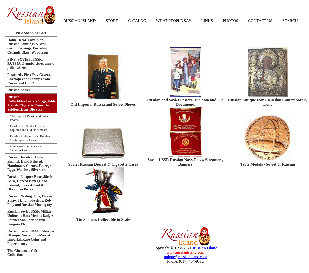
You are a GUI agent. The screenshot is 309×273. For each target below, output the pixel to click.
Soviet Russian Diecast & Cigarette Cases (103, 164)
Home (47, 21)
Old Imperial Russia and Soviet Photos (103, 104)
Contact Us (260, 21)
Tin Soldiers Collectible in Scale (103, 219)
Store (112, 21)
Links (207, 21)
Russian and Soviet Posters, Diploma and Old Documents (185, 102)
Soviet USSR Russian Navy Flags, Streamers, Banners (185, 162)
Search (290, 21)
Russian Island (79, 21)
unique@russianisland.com (185, 257)
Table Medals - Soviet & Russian (267, 164)
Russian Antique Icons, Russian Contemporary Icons (267, 102)
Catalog (137, 21)
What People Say (173, 21)
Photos (230, 21)
